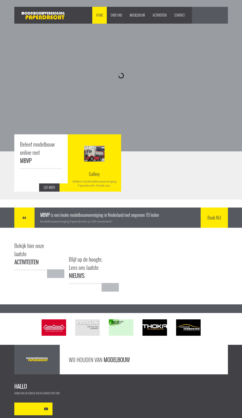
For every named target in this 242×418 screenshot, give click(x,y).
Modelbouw (137, 15)
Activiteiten (160, 15)
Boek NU (214, 217)
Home (99, 15)
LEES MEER (49, 187)
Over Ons (116, 15)
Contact (179, 15)
